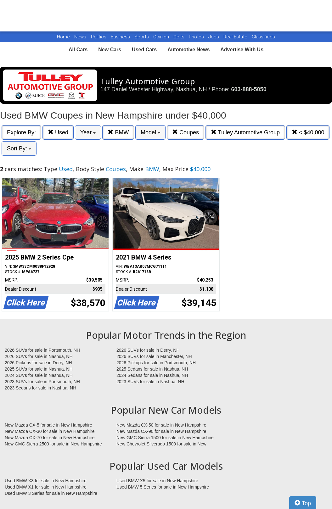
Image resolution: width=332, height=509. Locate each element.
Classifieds (263, 37)
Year (88, 132)
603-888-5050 (249, 89)
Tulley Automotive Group (245, 132)
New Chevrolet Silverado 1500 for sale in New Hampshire (161, 444)
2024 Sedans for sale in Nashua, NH (152, 375)
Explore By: (21, 132)
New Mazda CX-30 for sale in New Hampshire (50, 431)
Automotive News (188, 49)
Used (58, 132)
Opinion (161, 37)
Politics (98, 37)
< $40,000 (308, 132)
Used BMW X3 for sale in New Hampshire (46, 480)
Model (150, 132)
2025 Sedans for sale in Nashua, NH (152, 369)
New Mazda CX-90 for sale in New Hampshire (161, 431)
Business (121, 37)
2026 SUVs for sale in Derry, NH (147, 350)
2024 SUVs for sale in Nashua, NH (39, 375)
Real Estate (236, 37)
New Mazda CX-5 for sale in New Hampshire (48, 425)
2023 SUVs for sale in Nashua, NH (150, 381)
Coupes (185, 132)
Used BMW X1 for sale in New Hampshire (46, 486)
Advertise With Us (241, 49)
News (80, 37)
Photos (197, 37)
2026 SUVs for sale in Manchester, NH (154, 356)
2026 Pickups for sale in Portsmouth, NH (156, 362)
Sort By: (19, 148)
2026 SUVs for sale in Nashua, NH (39, 356)
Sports (142, 37)
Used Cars (144, 49)
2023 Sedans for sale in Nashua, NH (40, 387)
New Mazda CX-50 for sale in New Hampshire (161, 425)
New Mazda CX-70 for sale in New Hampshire (50, 437)
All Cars (78, 49)
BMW (118, 132)
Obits (179, 37)
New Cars (109, 49)
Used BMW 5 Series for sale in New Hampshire (162, 486)
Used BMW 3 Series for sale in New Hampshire (51, 493)
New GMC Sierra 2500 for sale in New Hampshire (53, 443)
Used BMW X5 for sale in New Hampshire (157, 480)
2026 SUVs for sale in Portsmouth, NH (42, 350)
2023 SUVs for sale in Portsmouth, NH (42, 381)
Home (63, 37)
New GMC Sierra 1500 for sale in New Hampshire (165, 437)
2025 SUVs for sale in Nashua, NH (39, 369)
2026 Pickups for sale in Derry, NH (38, 362)
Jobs (214, 37)
